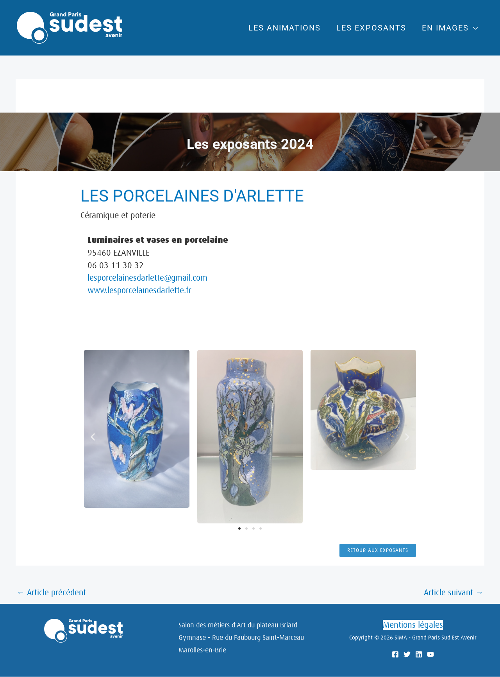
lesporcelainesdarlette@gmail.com (149, 278)
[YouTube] (430, 655)
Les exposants (373, 27)
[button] (93, 553)
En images (443, 27)
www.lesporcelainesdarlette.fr (141, 290)
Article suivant (453, 593)
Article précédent (52, 593)
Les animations (290, 27)
